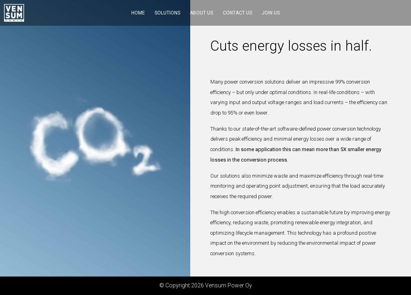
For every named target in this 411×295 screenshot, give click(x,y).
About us (201, 13)
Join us (271, 13)
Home (138, 13)
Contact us (237, 13)
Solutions (167, 13)
